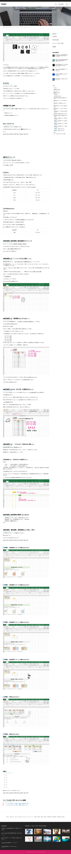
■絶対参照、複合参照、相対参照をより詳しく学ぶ (60, 116)
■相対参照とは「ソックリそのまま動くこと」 (60, 101)
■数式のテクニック (57, 92)
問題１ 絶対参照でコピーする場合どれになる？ (60, 119)
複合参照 (59, 816)
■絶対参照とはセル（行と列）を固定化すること (60, 106)
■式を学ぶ (56, 94)
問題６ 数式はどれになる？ (59, 130)
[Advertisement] (14, 143)
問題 (36, 816)
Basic (8, 816)
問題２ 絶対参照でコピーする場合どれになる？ (60, 121)
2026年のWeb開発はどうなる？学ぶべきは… (61, 74)
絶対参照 (54, 816)
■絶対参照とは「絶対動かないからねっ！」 (60, 104)
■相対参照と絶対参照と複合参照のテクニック (60, 98)
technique (20, 816)
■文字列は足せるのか (57, 96)
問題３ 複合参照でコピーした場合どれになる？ (60, 124)
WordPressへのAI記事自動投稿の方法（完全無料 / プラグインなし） (61, 55)
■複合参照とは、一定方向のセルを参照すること (60, 112)
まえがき (55, 87)
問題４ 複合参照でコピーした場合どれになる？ (60, 127)
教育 (42, 816)
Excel (17, 816)
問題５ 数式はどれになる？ (59, 128)
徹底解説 (54, 46)
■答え (55, 132)
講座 (63, 816)
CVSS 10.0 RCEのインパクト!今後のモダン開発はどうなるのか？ (61, 65)
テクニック (31, 816)
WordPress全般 (56, 39)
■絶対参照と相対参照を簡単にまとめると (60, 113)
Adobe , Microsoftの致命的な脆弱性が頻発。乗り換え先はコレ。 (61, 60)
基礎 (39, 816)
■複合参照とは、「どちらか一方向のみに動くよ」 (60, 109)
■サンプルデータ (56, 91)
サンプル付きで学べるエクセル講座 (59, 133)
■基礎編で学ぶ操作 (57, 89)
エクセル (26, 816)
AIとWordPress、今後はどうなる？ (61, 78)
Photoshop (55, 36)
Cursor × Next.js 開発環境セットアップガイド (61, 70)
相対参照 (49, 816)
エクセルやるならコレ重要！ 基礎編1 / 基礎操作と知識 (17, 803)
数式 (45, 816)
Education (12, 816)
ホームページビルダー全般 (58, 43)
